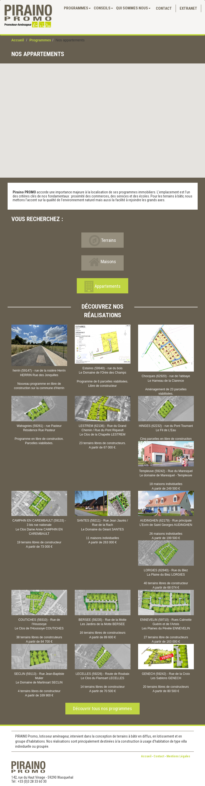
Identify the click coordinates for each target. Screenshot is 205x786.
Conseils (103, 8)
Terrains (102, 240)
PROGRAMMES (77, 8)
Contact (164, 8)
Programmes (40, 40)
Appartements (102, 286)
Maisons (102, 262)
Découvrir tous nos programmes (102, 708)
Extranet (188, 8)
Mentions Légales (178, 756)
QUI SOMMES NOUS (133, 8)
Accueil (17, 40)
